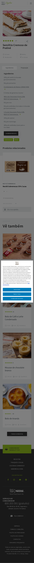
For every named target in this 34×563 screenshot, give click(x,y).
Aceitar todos (17, 289)
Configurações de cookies (17, 298)
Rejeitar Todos (17, 294)
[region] (17, 281)
